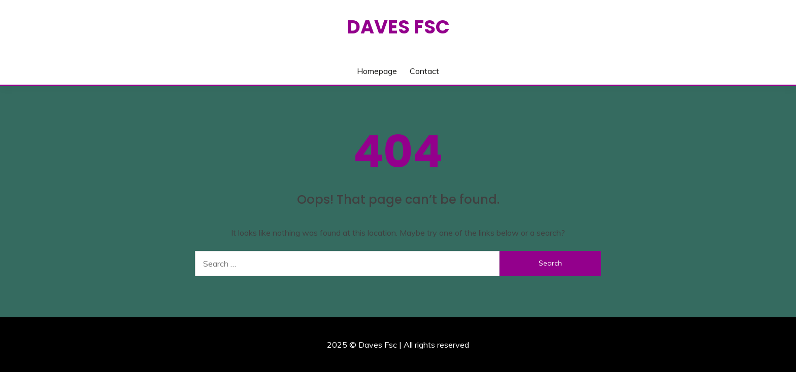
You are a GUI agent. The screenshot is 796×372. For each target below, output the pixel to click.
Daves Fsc (398, 27)
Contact (424, 71)
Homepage (377, 71)
